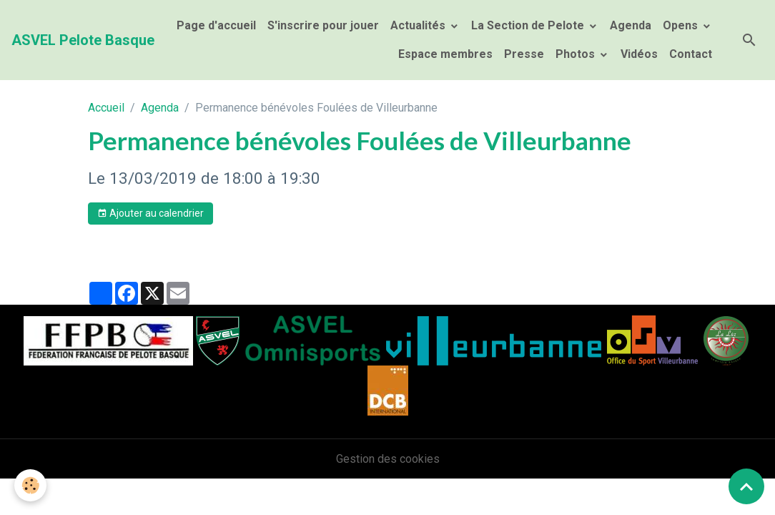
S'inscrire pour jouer (323, 25)
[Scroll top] (746, 486)
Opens (682, 25)
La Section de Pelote (529, 25)
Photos (577, 54)
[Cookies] (30, 485)
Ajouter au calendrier (150, 213)
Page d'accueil (216, 25)
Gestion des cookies (388, 459)
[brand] (82, 40)
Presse (524, 54)
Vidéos (639, 54)
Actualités (419, 25)
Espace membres (444, 54)
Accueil (106, 107)
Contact (690, 54)
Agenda (630, 25)
